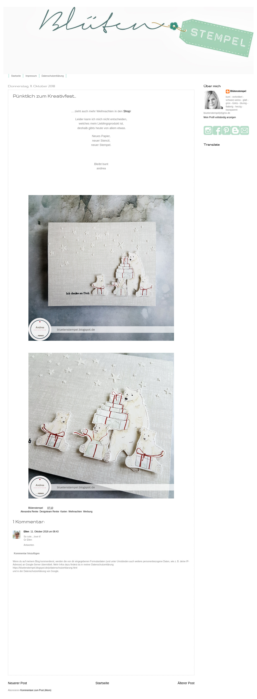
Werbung (88, 511)
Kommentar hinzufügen (27, 553)
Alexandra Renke (29, 511)
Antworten (29, 545)
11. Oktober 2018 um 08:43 (44, 531)
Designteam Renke (49, 511)
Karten (63, 511)
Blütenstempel (36, 508)
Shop (126, 111)
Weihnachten (75, 511)
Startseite (16, 76)
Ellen (26, 531)
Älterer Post (186, 683)
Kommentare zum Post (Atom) (35, 690)
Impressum (31, 76)
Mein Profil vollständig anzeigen (220, 117)
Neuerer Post (17, 683)
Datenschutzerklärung (53, 76)
